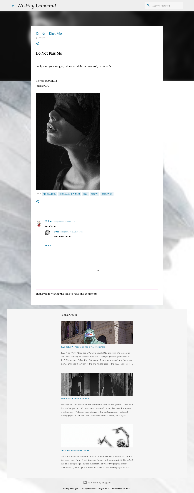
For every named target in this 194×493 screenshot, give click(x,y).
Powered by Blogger (97, 482)
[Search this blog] (167, 5)
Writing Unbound (36, 5)
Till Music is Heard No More (75, 450)
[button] (37, 44)
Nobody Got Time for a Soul (75, 398)
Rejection (107, 194)
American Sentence (69, 194)
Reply (48, 245)
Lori (56, 231)
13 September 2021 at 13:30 (64, 221)
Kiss (85, 194)
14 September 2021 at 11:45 (71, 231)
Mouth (94, 194)
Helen (48, 221)
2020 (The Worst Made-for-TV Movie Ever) (83, 346)
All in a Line (49, 194)
